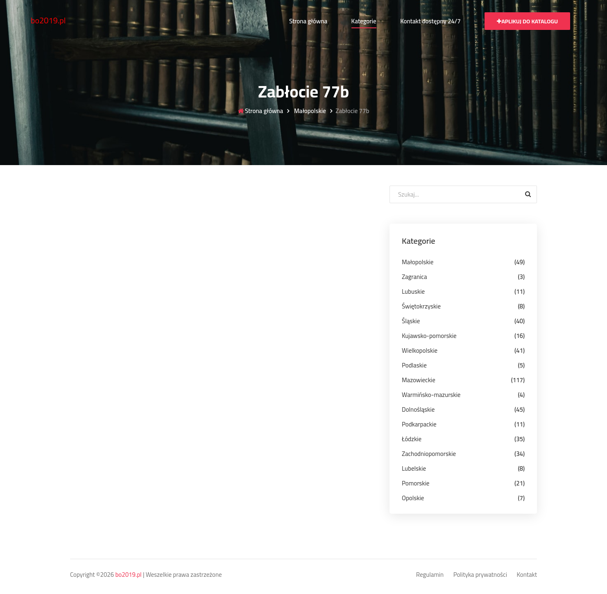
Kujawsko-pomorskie (429, 336)
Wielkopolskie (419, 350)
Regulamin (430, 575)
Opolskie (413, 498)
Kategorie (363, 21)
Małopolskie (309, 111)
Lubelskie (414, 468)
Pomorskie (415, 483)
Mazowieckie (418, 380)
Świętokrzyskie (421, 306)
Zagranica (414, 277)
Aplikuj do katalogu (527, 21)
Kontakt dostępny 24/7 (430, 21)
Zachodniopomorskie (429, 454)
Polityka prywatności (480, 575)
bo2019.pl (48, 20)
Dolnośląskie (418, 409)
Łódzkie (411, 439)
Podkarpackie (419, 424)
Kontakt (527, 575)
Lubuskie (413, 291)
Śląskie (411, 321)
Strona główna (308, 21)
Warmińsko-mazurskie (431, 395)
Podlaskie (414, 365)
